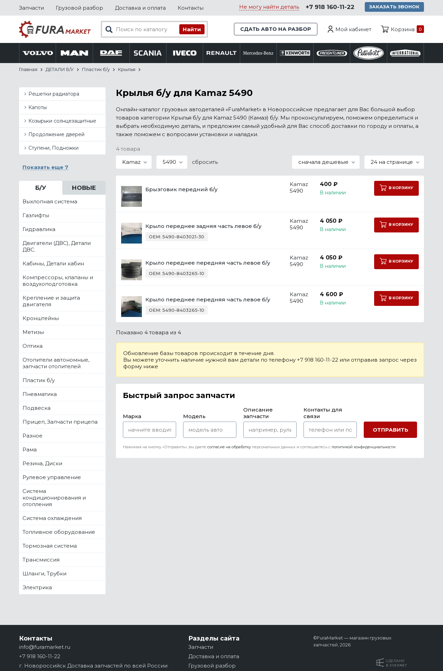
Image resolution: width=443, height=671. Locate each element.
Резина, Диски (42, 463)
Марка (132, 416)
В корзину (396, 188)
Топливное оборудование (58, 532)
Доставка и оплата (140, 8)
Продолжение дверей (56, 135)
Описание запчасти (258, 413)
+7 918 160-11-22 (329, 7)
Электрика (37, 587)
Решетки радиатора (53, 94)
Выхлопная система (49, 201)
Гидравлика (38, 229)
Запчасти (31, 8)
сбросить (205, 162)
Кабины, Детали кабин (53, 264)
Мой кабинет (353, 29)
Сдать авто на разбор (275, 29)
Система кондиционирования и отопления (54, 498)
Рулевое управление (51, 477)
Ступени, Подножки (53, 148)
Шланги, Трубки (44, 574)
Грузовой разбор (79, 8)
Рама (29, 450)
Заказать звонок (395, 7)
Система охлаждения (52, 518)
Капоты (37, 108)
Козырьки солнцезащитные (62, 121)
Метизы (33, 332)
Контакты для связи (323, 413)
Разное (32, 436)
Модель (194, 416)
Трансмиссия (41, 560)
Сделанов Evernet (396, 663)
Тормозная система (49, 546)
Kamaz (293, 184)
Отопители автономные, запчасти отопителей (55, 363)
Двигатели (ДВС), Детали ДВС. (56, 246)
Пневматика (39, 394)
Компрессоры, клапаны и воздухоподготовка (57, 281)
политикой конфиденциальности (364, 447)
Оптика (32, 346)
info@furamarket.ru (44, 647)
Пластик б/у (38, 380)
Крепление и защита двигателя (51, 301)
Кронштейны (40, 318)
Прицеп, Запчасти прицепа (60, 422)
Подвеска (36, 408)
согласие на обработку (229, 447)
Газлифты (35, 215)
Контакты (191, 8)
